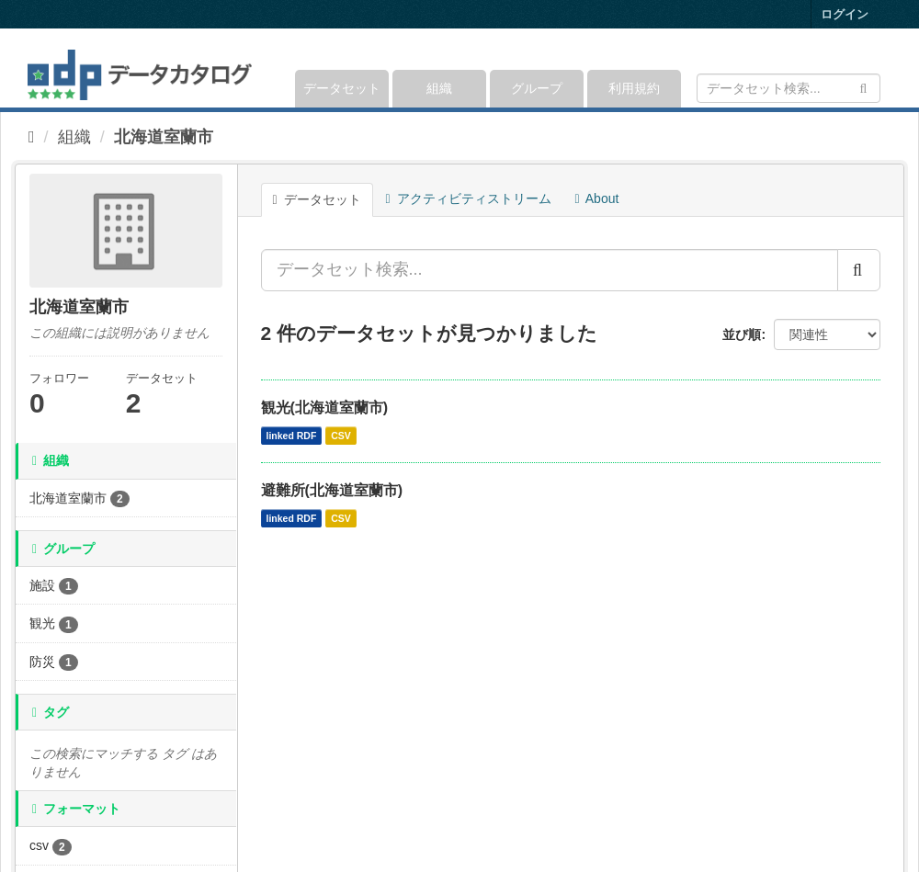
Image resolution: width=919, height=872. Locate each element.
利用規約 (634, 88)
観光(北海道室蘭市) (325, 407)
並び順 (741, 334)
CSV (341, 435)
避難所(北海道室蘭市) (332, 490)
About (597, 198)
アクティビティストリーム (468, 198)
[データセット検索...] (549, 270)
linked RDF (292, 435)
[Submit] (863, 87)
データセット (341, 88)
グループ (536, 88)
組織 (439, 88)
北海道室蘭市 (163, 137)
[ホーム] (31, 137)
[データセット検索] (788, 88)
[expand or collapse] (879, 68)
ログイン (844, 14)
